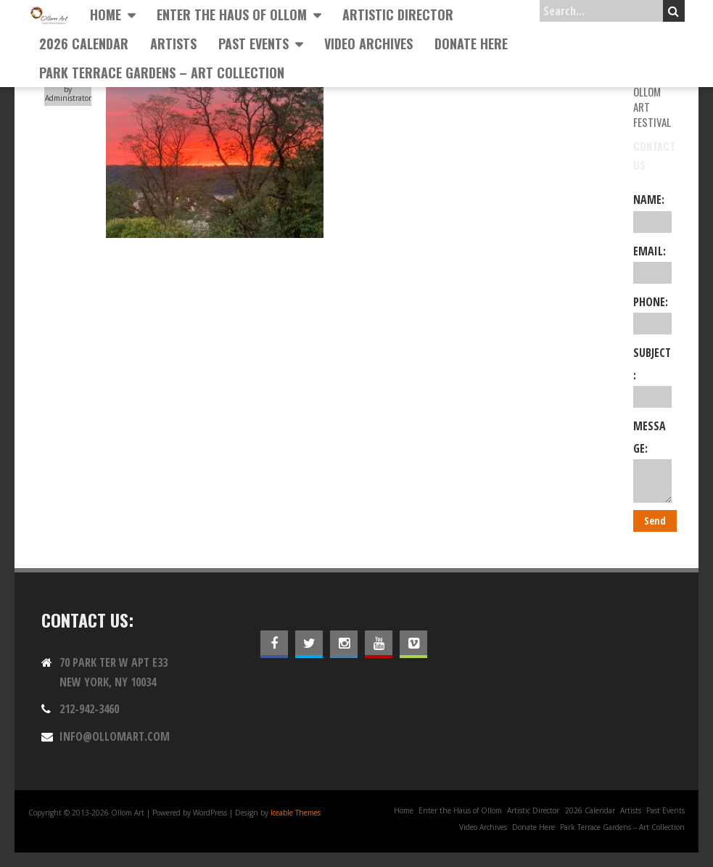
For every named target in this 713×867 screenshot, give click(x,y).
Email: (652, 263)
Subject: (652, 376)
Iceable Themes (296, 813)
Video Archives (368, 43)
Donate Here (471, 43)
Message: (652, 460)
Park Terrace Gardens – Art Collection (161, 72)
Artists (173, 43)
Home (105, 14)
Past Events (253, 43)
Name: (652, 212)
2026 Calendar (83, 43)
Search (673, 11)
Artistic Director (397, 14)
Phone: (652, 314)
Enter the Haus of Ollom (232, 14)
